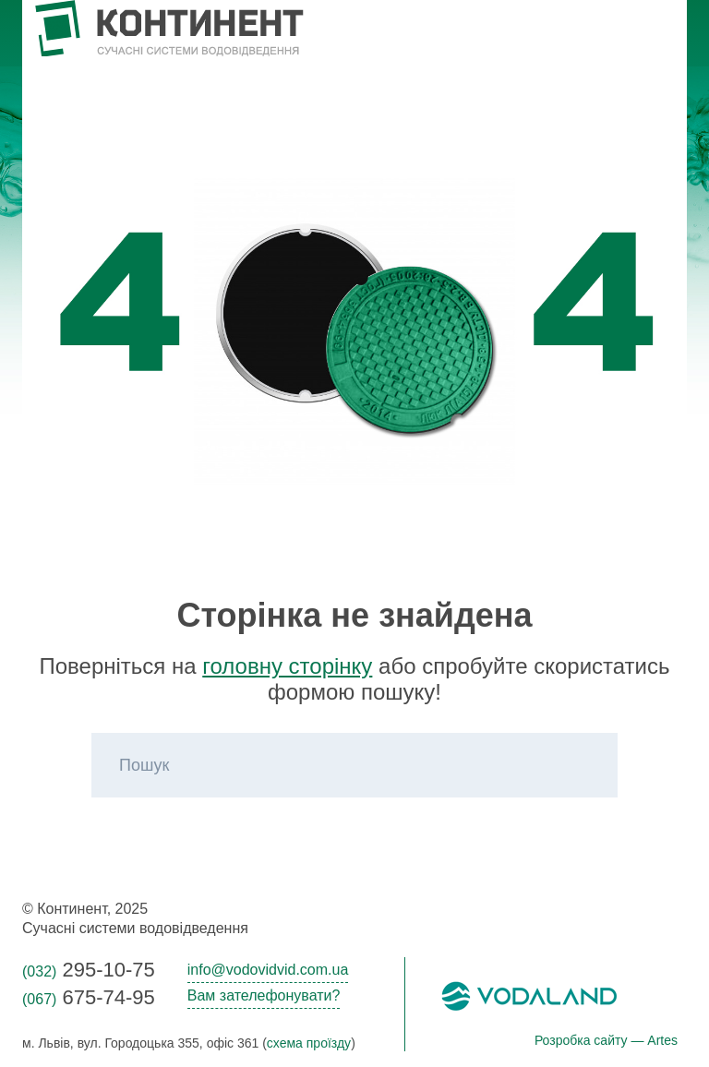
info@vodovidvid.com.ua (268, 969)
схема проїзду (309, 1043)
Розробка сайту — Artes (606, 1040)
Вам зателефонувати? (264, 995)
